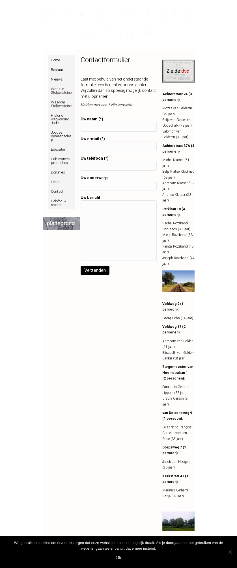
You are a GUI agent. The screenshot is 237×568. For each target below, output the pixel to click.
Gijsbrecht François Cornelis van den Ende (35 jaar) (177, 433)
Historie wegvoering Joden (60, 119)
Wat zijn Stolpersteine (61, 91)
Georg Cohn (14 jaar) (177, 318)
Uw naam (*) (119, 124)
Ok (118, 557)
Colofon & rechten (58, 203)
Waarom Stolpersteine (61, 104)
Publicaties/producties (60, 161)
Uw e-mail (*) (119, 143)
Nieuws (57, 79)
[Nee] (230, 552)
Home (55, 60)
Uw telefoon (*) (119, 163)
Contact (57, 191)
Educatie (58, 149)
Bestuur (57, 70)
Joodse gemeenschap (61, 136)
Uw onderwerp (119, 182)
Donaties (58, 172)
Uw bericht (119, 228)
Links (55, 182)
